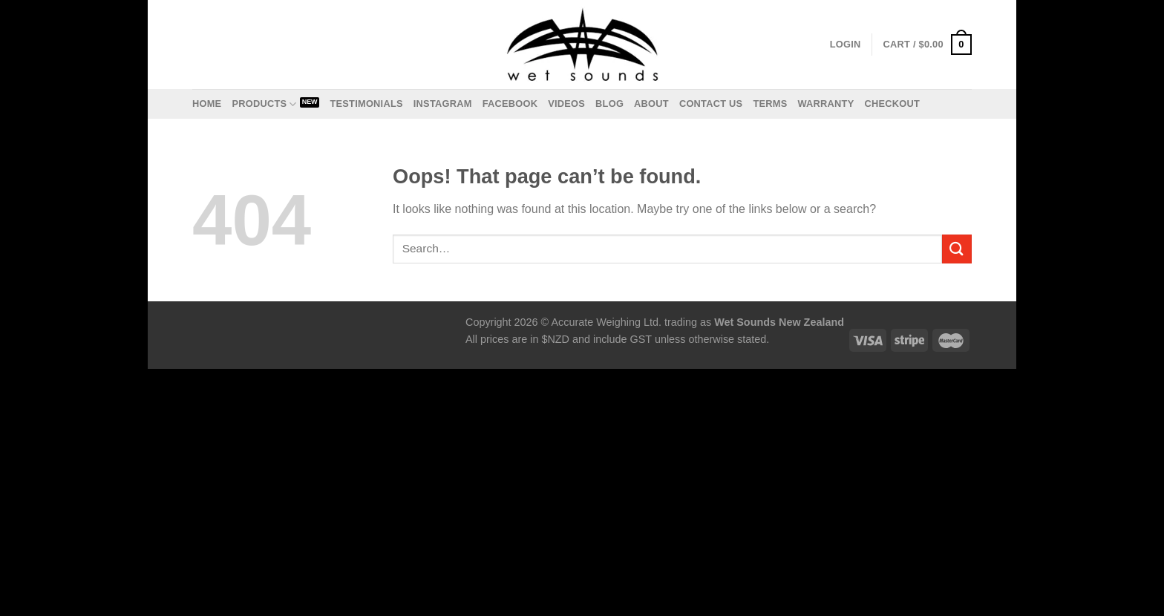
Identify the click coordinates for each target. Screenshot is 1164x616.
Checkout (892, 103)
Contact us (711, 103)
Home (206, 103)
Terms (770, 103)
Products (264, 104)
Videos (566, 103)
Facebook (510, 103)
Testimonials (366, 103)
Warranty (825, 103)
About (651, 103)
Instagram (442, 103)
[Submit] (957, 249)
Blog (609, 103)
